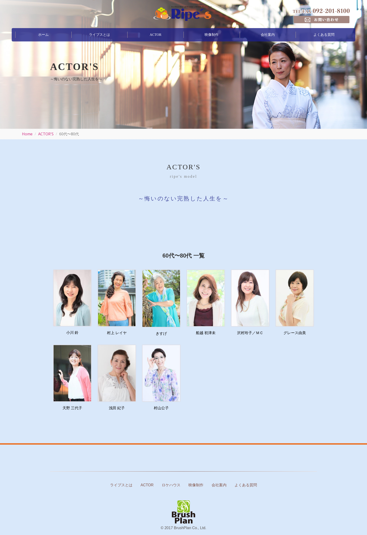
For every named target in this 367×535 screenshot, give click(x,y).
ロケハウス (171, 485)
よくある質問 (323, 34)
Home (27, 134)
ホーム (43, 34)
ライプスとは (99, 34)
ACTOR (155, 34)
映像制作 (212, 34)
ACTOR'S (46, 134)
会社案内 (268, 34)
